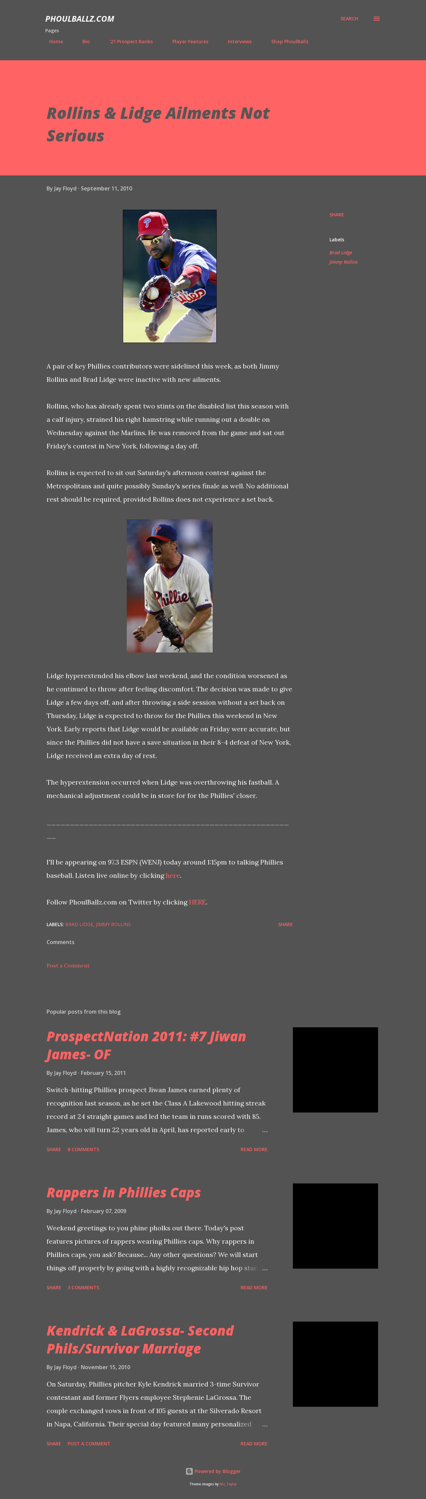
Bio (82, 41)
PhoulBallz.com (79, 18)
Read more (254, 1149)
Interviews (236, 41)
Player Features (186, 41)
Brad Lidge (340, 252)
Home (52, 41)
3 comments (83, 1287)
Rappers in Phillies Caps (124, 1192)
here (173, 875)
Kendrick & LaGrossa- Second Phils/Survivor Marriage (140, 1339)
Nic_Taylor (228, 1484)
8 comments (83, 1149)
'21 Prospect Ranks (127, 41)
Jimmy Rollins (343, 262)
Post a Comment (68, 965)
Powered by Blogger (213, 1471)
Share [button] (336, 214)
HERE (197, 902)
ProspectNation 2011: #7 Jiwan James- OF (146, 1045)
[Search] (349, 19)
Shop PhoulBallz (286, 41)
